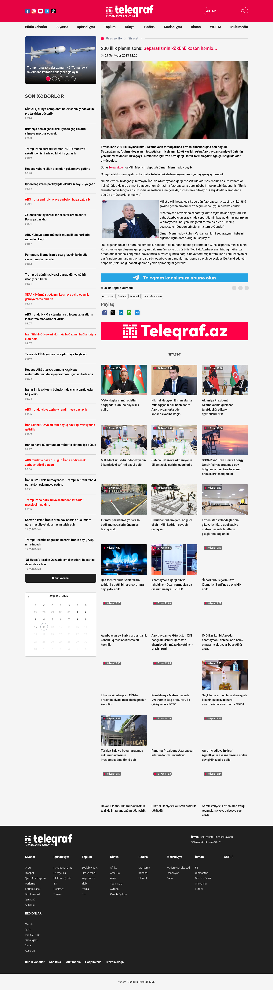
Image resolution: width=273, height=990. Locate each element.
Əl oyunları (201, 883)
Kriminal (143, 872)
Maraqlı (142, 878)
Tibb (84, 883)
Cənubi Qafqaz (118, 894)
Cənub (29, 924)
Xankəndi (134, 296)
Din (84, 894)
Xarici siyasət (33, 888)
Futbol (199, 888)
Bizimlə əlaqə (115, 962)
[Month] (54, 596)
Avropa (114, 888)
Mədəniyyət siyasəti (178, 867)
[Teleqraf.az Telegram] (47, 11)
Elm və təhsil (89, 872)
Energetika (59, 872)
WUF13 (215, 27)
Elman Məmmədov (152, 296)
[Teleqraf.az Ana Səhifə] (130, 11)
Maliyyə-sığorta (62, 878)
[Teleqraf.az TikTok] (53, 11)
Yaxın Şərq (116, 883)
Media (85, 888)
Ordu (28, 867)
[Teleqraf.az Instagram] (33, 11)
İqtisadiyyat (86, 27)
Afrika (113, 867)
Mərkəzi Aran (32, 934)
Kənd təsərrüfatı (62, 867)
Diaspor (29, 872)
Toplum (110, 27)
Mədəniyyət (173, 27)
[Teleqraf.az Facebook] (27, 11)
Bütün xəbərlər (36, 27)
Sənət (170, 878)
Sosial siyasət (90, 867)
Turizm (57, 894)
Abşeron (30, 950)
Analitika (30, 904)
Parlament (31, 883)
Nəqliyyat (58, 888)
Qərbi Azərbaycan (35, 878)
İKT (55, 883)
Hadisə (149, 27)
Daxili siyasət (32, 894)
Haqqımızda (93, 962)
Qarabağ (122, 296)
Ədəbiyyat (173, 872)
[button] (48, 78)
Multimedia (239, 27)
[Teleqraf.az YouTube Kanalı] (174, 331)
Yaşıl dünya (88, 878)
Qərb (28, 929)
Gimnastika (202, 872)
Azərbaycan (108, 296)
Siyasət (62, 27)
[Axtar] (243, 11)
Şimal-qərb (31, 940)
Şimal (28, 945)
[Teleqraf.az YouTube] (40, 11)
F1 (196, 867)
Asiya (113, 878)
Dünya (130, 27)
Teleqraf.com (117, 167)
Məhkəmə (144, 867)
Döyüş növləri (203, 878)
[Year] (67, 595)
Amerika (115, 872)
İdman (196, 27)
